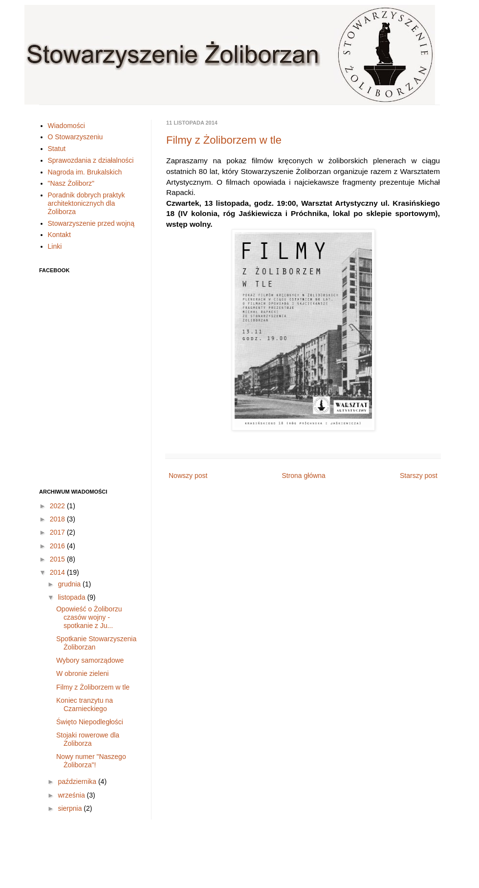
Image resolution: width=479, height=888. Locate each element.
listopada (72, 597)
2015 (58, 559)
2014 (58, 572)
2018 (58, 519)
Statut (57, 148)
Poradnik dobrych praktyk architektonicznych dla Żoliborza (86, 203)
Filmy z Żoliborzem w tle (224, 140)
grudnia (70, 584)
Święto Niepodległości (89, 722)
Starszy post (418, 475)
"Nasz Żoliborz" (71, 183)
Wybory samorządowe (90, 660)
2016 (58, 546)
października (78, 781)
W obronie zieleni (82, 673)
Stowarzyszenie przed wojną (91, 223)
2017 (58, 532)
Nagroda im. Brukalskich (85, 172)
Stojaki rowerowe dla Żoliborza (87, 739)
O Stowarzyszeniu (75, 137)
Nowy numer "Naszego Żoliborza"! (91, 761)
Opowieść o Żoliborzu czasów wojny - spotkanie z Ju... (89, 617)
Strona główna (304, 475)
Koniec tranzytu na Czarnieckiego (84, 704)
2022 (58, 506)
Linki (55, 246)
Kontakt (59, 234)
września (72, 795)
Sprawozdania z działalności (91, 160)
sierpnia (71, 808)
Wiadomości (66, 126)
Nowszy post (188, 475)
